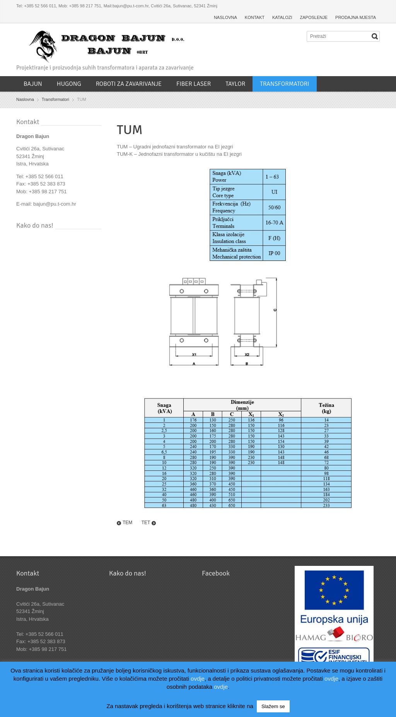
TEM (127, 522)
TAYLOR (235, 84)
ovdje (198, 678)
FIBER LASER (193, 84)
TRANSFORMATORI (284, 84)
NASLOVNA (225, 17)
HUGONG (69, 84)
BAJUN (33, 84)
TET (146, 522)
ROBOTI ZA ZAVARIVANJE (129, 84)
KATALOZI (282, 17)
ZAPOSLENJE (314, 17)
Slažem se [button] (273, 706)
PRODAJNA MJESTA (355, 17)
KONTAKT (255, 17)
